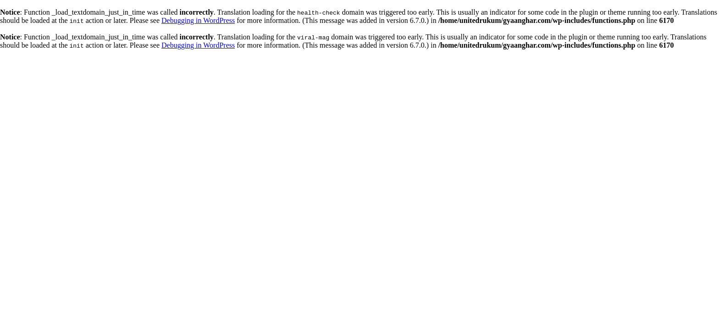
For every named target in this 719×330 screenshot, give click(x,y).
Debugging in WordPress (198, 20)
